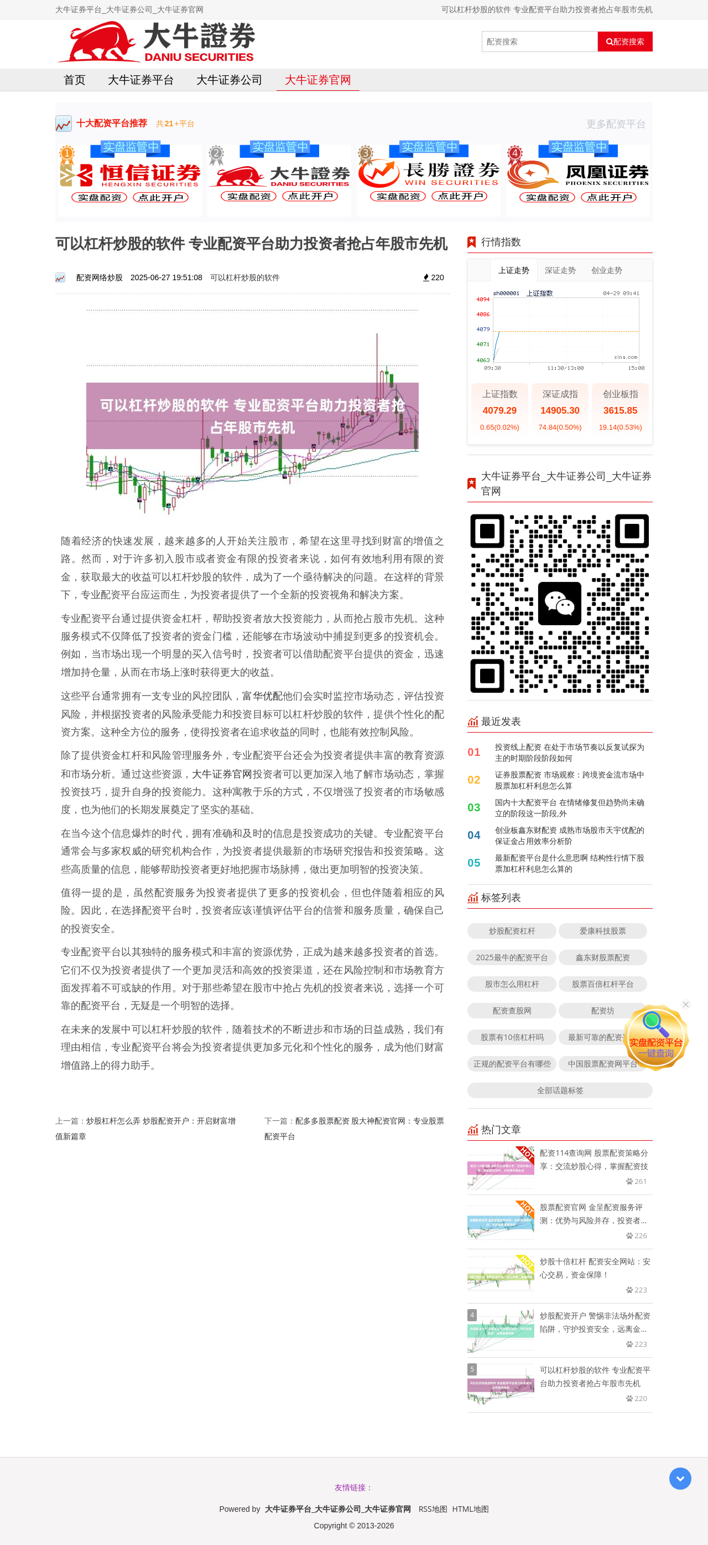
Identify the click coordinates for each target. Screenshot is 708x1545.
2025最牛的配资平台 (512, 957)
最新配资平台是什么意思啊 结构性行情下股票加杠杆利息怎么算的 (569, 863)
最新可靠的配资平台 (603, 1037)
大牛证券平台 (141, 79)
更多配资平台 (619, 123)
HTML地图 (470, 1508)
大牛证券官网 (318, 79)
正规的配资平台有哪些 (512, 1063)
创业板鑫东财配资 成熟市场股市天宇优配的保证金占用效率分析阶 (569, 835)
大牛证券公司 (229, 79)
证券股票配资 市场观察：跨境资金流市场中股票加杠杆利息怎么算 (569, 780)
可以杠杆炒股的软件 (245, 277)
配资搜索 (625, 41)
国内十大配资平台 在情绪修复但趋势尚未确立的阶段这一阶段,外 (569, 807)
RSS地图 (433, 1508)
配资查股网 (512, 1010)
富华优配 (262, 695)
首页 (75, 79)
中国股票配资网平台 (603, 1063)
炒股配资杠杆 (512, 930)
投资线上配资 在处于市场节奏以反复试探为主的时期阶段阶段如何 (569, 752)
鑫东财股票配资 (603, 957)
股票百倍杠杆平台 (603, 983)
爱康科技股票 (603, 930)
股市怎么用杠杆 (512, 983)
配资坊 (603, 1010)
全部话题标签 (560, 1090)
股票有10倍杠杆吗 (512, 1037)
